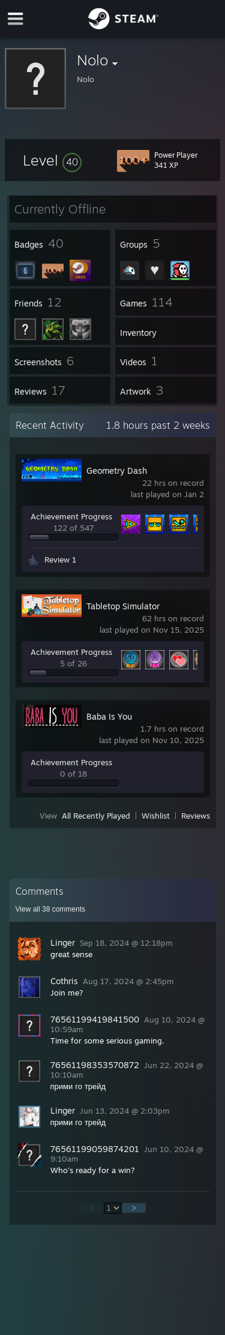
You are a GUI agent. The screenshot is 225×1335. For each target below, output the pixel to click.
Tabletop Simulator (123, 606)
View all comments (51, 909)
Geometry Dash (116, 470)
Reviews (195, 815)
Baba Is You (109, 716)
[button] (52, 160)
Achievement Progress (71, 516)
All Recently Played (96, 815)
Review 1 (60, 559)
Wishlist (156, 815)
